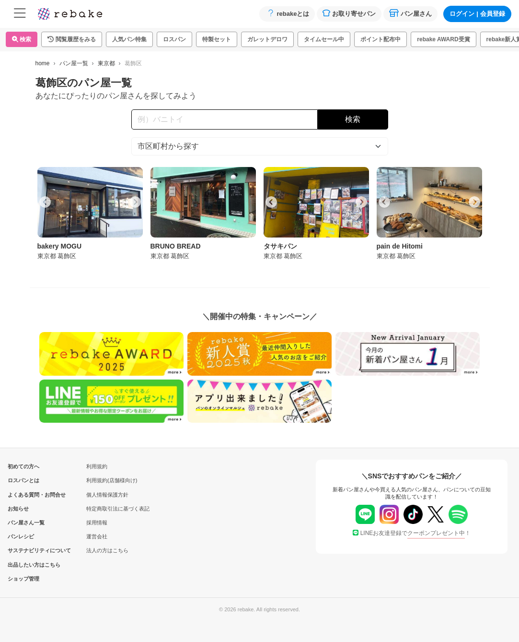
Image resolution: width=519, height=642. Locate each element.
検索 (21, 39)
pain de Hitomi (400, 246)
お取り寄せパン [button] (349, 13)
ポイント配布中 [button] (380, 39)
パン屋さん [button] (410, 13)
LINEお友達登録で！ (412, 533)
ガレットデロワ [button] (267, 39)
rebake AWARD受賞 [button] (443, 39)
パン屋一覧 (73, 63)
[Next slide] (135, 202)
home (42, 63)
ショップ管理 (23, 579)
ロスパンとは (23, 480)
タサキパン (280, 246)
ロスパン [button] (174, 39)
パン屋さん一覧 (23, 522)
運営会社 (96, 536)
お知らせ (18, 508)
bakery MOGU (59, 246)
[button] (71, 39)
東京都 (106, 63)
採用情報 (96, 522)
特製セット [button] (216, 39)
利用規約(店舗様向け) (111, 480)
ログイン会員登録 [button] (477, 13)
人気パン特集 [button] (129, 39)
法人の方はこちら (107, 550)
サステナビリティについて (23, 550)
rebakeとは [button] (287, 13)
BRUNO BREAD (175, 246)
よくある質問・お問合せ (23, 495)
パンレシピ (21, 536)
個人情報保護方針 (107, 495)
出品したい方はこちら (23, 565)
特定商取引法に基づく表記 (118, 508)
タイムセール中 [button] (324, 39)
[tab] (86, 230)
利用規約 (96, 466)
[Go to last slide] (45, 202)
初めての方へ (23, 466)
